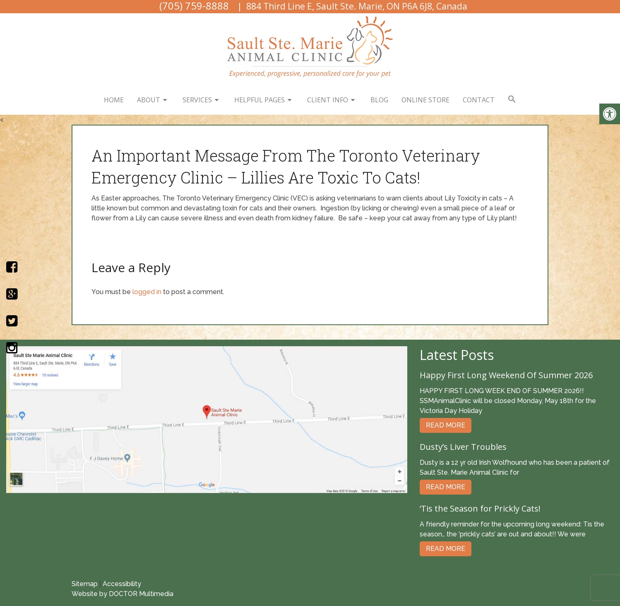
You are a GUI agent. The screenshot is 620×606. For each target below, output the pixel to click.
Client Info (327, 99)
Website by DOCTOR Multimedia (122, 594)
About (148, 99)
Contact (479, 99)
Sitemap (85, 584)
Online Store (425, 99)
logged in (146, 292)
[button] (512, 99)
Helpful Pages (259, 99)
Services (197, 99)
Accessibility (122, 584)
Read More (445, 425)
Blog (379, 99)
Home (114, 99)
